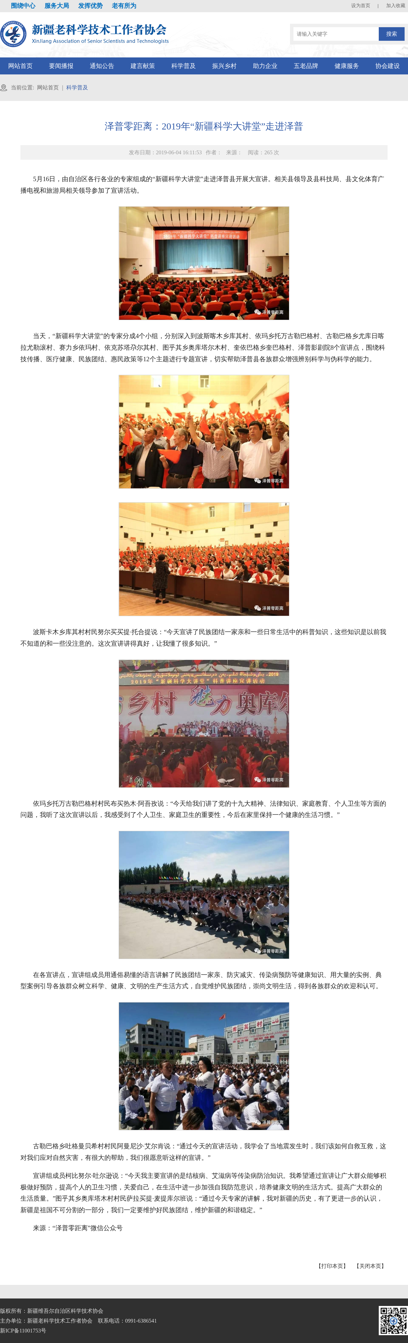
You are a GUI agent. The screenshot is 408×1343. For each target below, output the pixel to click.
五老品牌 (306, 66)
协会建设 (387, 66)
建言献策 (143, 66)
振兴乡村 (224, 66)
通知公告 (102, 66)
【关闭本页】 (370, 1266)
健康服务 (347, 66)
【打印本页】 (332, 1266)
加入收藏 (395, 5)
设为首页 (360, 5)
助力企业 (265, 66)
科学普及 (183, 66)
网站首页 (20, 66)
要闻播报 (61, 66)
